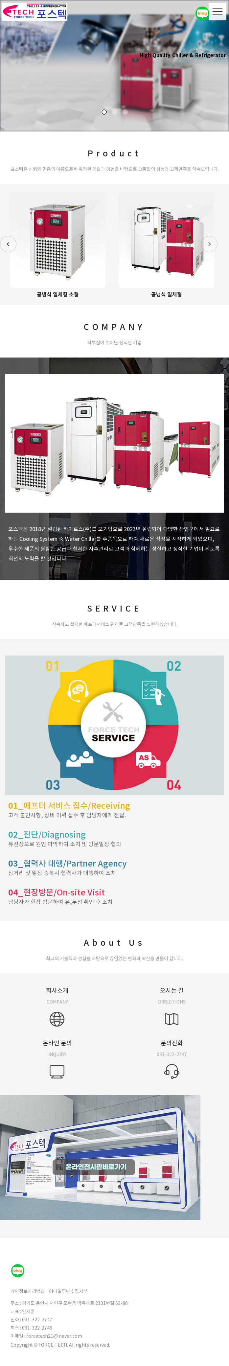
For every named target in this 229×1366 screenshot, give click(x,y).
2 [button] (114, 112)
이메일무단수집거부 (68, 1291)
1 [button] (104, 112)
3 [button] (125, 112)
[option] (114, 65)
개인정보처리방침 (28, 1291)
